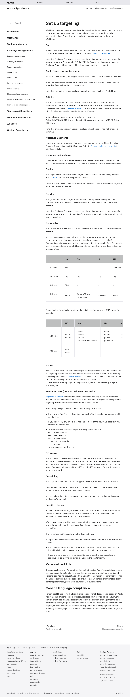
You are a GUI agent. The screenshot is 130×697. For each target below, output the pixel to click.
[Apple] (8, 647)
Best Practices (35, 667)
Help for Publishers (101, 8)
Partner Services (36, 670)
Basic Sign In (34, 685)
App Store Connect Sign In (108, 655)
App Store (39, 2)
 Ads (10, 2)
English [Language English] (119, 693)
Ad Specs (54, 177)
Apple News (69, 2)
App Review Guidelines (107, 664)
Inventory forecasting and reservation (21, 99)
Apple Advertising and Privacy (17, 661)
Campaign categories (15, 62)
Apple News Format (54, 397)
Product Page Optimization (108, 667)
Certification (34, 658)
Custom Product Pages (107, 670)
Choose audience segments (17, 94)
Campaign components (16, 56)
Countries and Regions (37, 673)
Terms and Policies (13, 658)
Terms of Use (59, 693)
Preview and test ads (15, 83)
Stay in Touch (11, 673)
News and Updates (13, 670)
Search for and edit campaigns (18, 105)
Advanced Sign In (36, 682)
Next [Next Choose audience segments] (120, 626)
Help (8, 676)
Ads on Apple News (18, 8)
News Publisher (75, 108)
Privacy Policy (47, 693)
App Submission (105, 661)
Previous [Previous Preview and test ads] (50, 626)
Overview (89, 8)
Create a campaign (14, 67)
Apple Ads (10, 655)
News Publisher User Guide (109, 678)
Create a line (12, 72)
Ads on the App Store (37, 655)
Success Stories (35, 661)
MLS (97, 2)
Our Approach (12, 664)
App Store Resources (107, 658)
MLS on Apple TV (82, 658)
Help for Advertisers (116, 8)
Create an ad (12, 78)
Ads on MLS (80, 655)
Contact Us (34, 679)
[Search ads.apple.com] (122, 2)
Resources (33, 664)
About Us (10, 667)
